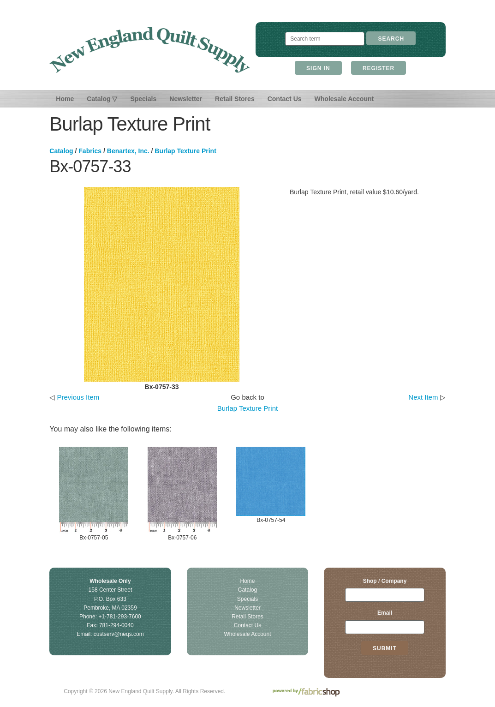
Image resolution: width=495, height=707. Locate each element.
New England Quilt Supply (149, 50)
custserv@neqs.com (119, 634)
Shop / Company (385, 581)
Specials (143, 98)
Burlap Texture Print (185, 151)
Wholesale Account (344, 98)
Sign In (318, 68)
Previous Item (78, 397)
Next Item (423, 397)
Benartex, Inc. (128, 151)
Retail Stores (235, 98)
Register (378, 68)
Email (384, 613)
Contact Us (285, 98)
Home (65, 98)
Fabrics (89, 151)
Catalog (61, 151)
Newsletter (185, 98)
